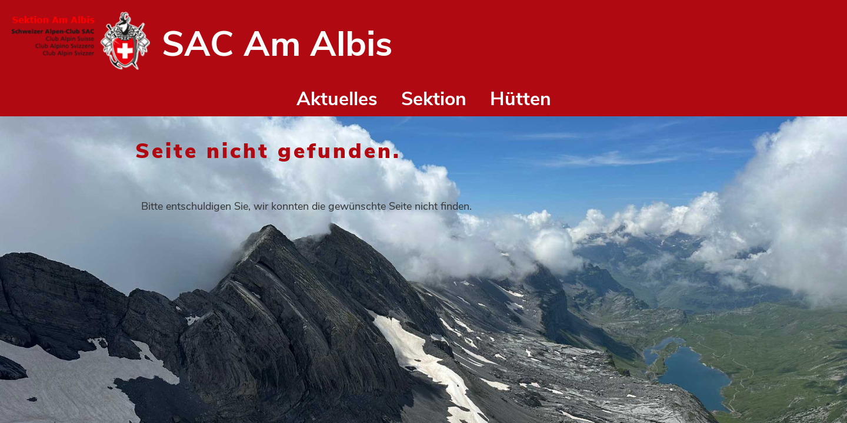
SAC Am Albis (277, 44)
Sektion (433, 99)
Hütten (520, 99)
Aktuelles (337, 99)
